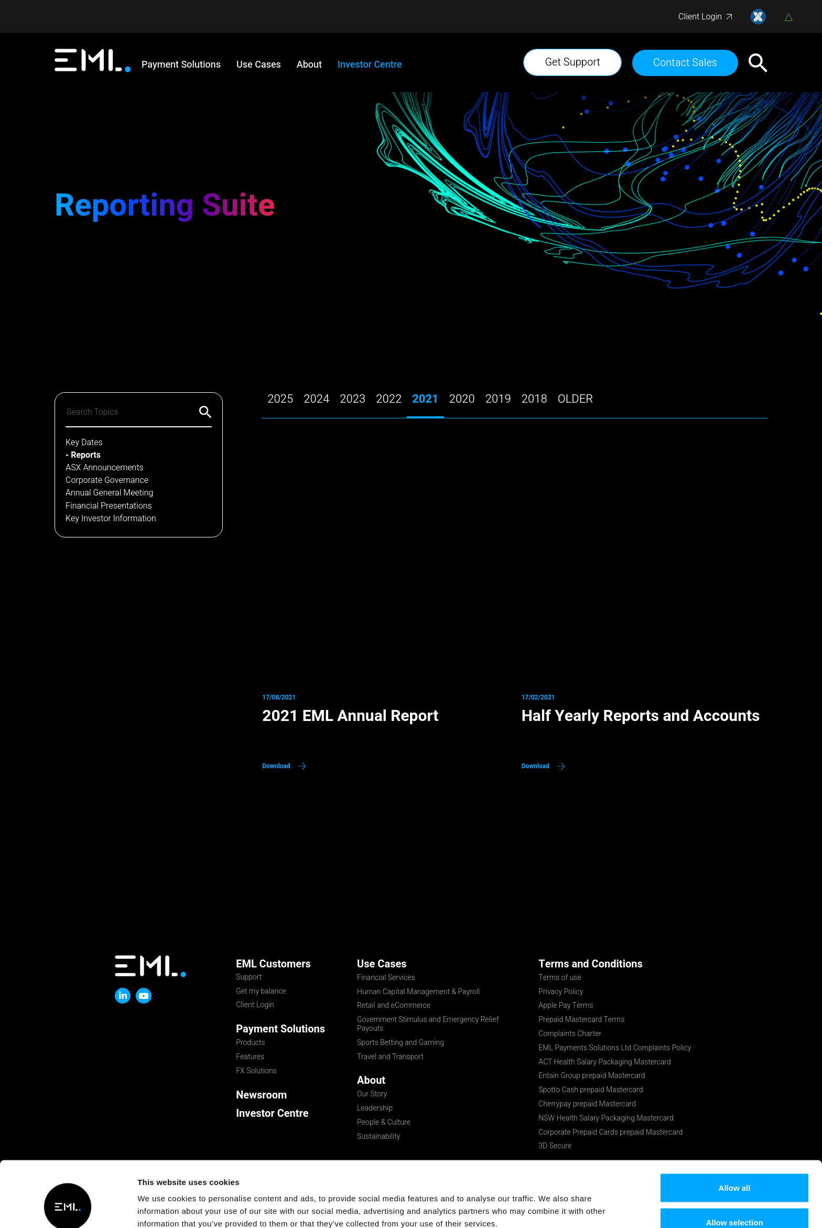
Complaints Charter (569, 1034)
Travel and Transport (390, 1057)
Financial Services (386, 978)
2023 (352, 399)
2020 (462, 399)
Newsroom (261, 1095)
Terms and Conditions (590, 964)
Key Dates (84, 443)
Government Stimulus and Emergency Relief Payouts (428, 1025)
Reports (86, 455)
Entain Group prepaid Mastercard (591, 1076)
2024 (316, 399)
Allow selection (734, 1165)
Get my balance (261, 992)
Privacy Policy (560, 992)
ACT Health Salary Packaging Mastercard (604, 1063)
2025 (280, 399)
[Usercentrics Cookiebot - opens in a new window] (68, 1207)
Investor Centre (370, 65)
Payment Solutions (181, 65)
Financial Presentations (109, 506)
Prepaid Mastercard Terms (581, 1020)
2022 (389, 399)
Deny (734, 1199)
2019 (498, 399)
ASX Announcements (105, 468)
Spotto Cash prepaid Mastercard (590, 1090)
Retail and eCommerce (393, 1006)
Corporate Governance (107, 481)
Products (250, 1043)
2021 (425, 399)
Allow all (735, 1131)
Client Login (700, 16)
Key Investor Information (111, 519)
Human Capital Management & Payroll (418, 992)
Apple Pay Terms (565, 1006)
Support (249, 978)
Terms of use (559, 978)
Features (250, 1057)
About (309, 65)
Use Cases (258, 65)
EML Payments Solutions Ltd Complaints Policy (614, 1048)
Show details (550, 1201)
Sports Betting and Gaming (400, 1043)
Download (276, 766)
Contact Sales (685, 62)
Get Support (572, 62)
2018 (534, 399)
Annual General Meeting (109, 493)
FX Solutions (256, 1071)
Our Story (372, 1095)
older (575, 399)
